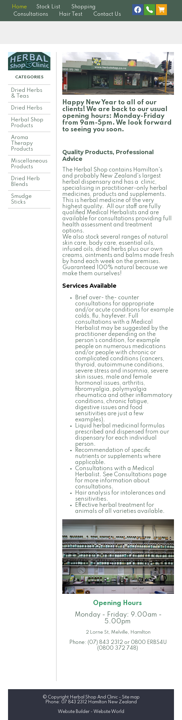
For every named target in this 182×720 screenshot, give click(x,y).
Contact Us (107, 14)
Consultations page (140, 475)
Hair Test (70, 14)
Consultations (30, 14)
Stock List (48, 7)
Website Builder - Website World (91, 711)
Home (19, 7)
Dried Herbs (26, 108)
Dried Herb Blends (25, 181)
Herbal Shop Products (27, 122)
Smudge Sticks (21, 199)
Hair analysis (92, 493)
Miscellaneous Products (29, 164)
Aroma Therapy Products (22, 143)
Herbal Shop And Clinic (94, 697)
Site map (131, 697)
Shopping (83, 7)
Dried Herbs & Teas (26, 93)
